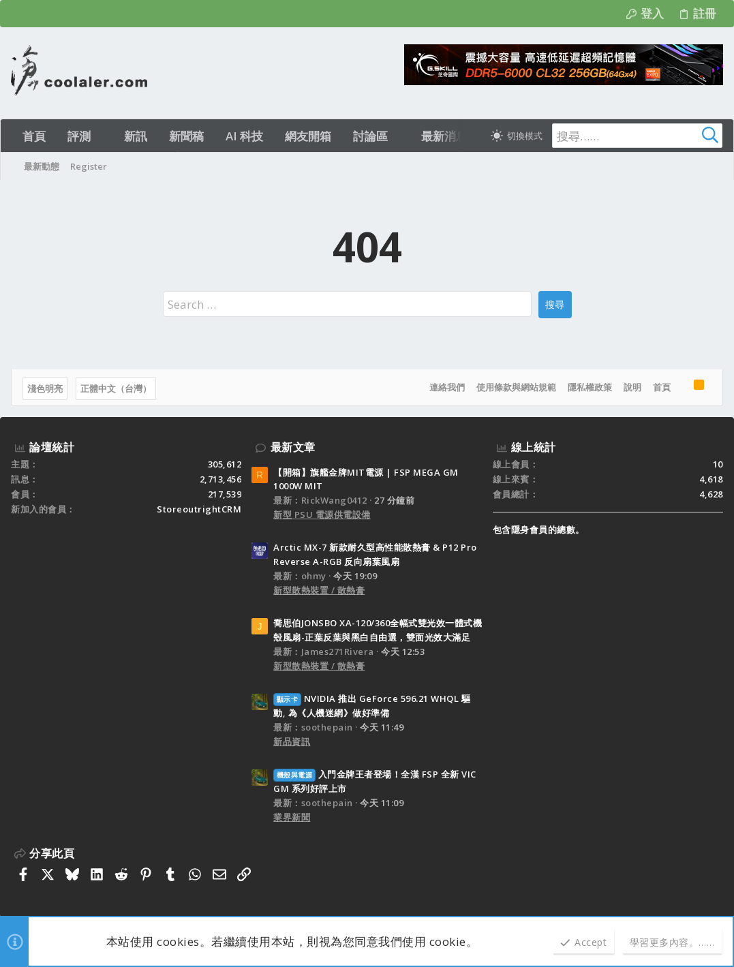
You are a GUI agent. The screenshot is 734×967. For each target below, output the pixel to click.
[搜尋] (637, 135)
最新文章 (293, 447)
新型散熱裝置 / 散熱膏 (319, 590)
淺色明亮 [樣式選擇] (45, 388)
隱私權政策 (590, 387)
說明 (632, 387)
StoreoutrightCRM (199, 509)
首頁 (662, 387)
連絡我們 (447, 387)
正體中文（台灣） (115, 388)
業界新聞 (291, 817)
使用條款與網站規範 (516, 387)
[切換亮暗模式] (516, 135)
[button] (102, 136)
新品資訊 (291, 741)
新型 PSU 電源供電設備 (322, 514)
